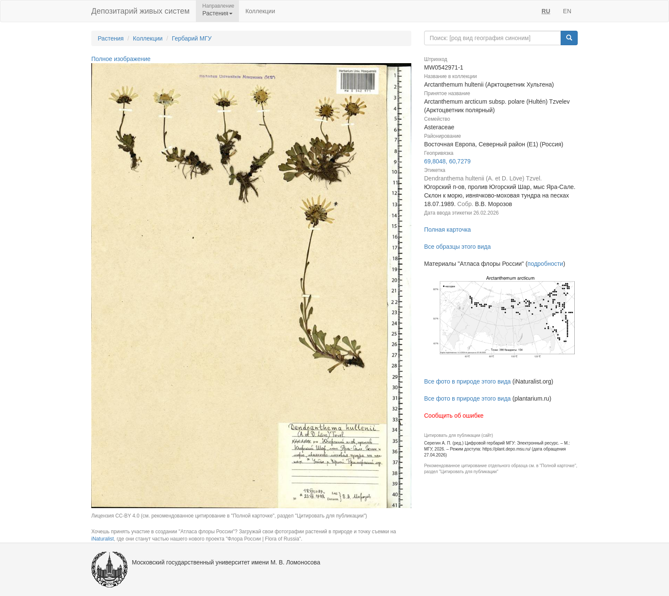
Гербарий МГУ (192, 38)
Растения (111, 38)
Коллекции (260, 11)
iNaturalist (102, 539)
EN (567, 11)
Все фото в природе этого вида (467, 381)
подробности (545, 263)
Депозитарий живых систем (140, 11)
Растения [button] (217, 13)
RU (545, 11)
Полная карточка (447, 229)
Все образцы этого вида (457, 246)
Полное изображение (121, 58)
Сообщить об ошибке (453, 415)
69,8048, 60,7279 (447, 161)
